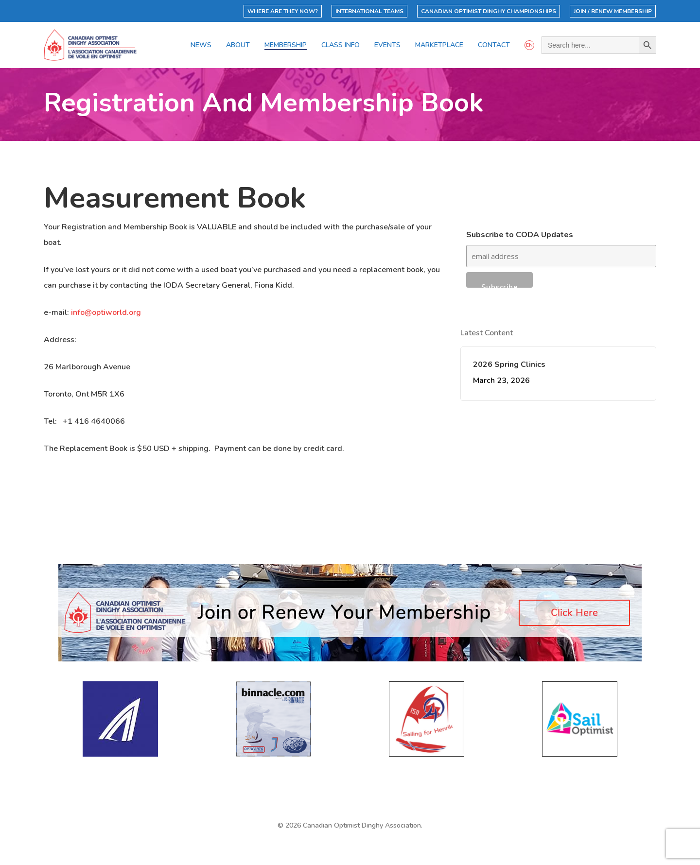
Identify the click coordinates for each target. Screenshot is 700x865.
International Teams (369, 11)
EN (529, 45)
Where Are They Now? (282, 11)
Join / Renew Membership (613, 11)
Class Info (340, 45)
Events (387, 45)
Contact (494, 45)
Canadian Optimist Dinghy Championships (488, 11)
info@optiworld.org (106, 312)
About (238, 45)
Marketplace (439, 45)
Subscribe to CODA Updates (519, 234)
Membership (285, 45)
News (201, 45)
